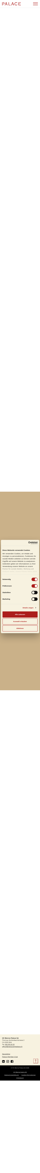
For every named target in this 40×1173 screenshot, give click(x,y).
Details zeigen (28, 608)
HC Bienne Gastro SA (20, 1072)
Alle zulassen (20, 614)
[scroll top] (36, 1061)
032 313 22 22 (10, 1044)
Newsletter (6, 1054)
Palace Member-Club (10, 1057)
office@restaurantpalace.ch (12, 1047)
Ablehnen (20, 628)
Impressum (20, 1077)
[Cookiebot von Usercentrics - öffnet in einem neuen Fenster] (28, 542)
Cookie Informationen (28, 1075)
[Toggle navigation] (35, 3)
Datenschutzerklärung (11, 1075)
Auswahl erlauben (20, 621)
